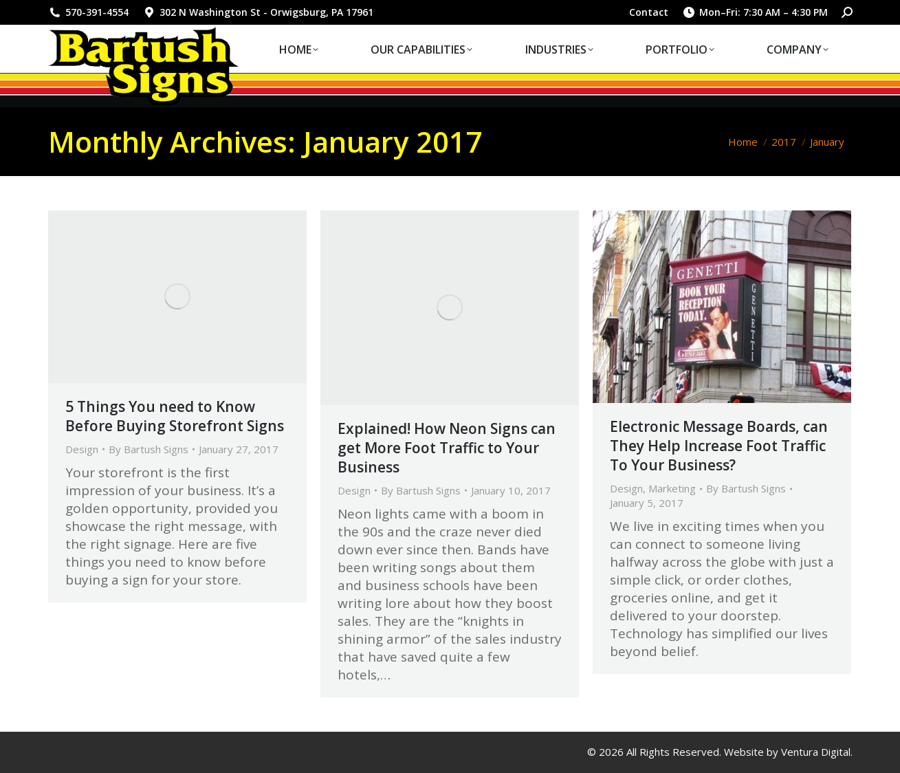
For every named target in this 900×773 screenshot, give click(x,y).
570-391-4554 (88, 12)
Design (81, 449)
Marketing (672, 488)
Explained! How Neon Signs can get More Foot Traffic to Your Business (447, 448)
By (148, 449)
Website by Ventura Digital (787, 752)
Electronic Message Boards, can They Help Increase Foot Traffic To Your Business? (719, 446)
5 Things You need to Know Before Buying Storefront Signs (174, 416)
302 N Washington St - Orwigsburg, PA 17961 (257, 12)
